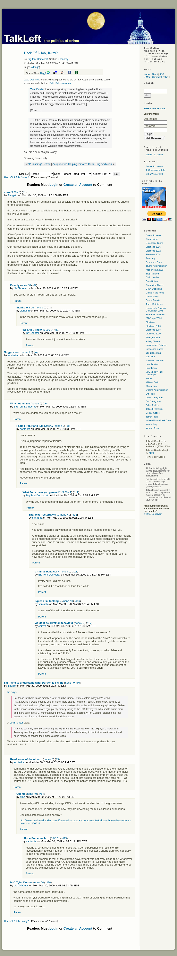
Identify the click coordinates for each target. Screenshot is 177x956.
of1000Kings (21, 885)
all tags (35, 67)
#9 (57, 759)
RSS (162, 74)
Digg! (43, 73)
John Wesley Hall (154, 174)
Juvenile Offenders (155, 360)
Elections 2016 (153, 247)
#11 (76, 492)
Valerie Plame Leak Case (158, 420)
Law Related (152, 364)
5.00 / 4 (15, 192)
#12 (75, 514)
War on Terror (153, 428)
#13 (75, 571)
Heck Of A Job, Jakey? (17, 177)
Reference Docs (154, 262)
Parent (17, 300)
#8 (68, 425)
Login (53, 184)
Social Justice (153, 413)
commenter (16, 722)
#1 (24, 192)
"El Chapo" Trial (154, 318)
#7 (78, 682)
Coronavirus (152, 239)
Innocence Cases (154, 349)
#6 (45, 403)
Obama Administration (157, 390)
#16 (77, 601)
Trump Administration (156, 266)
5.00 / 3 (47, 329)
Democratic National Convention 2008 (156, 309)
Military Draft (152, 382)
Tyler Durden (37, 89)
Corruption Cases (154, 285)
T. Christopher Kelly (155, 170)
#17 (89, 622)
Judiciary (150, 356)
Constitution (152, 281)
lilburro (12, 685)
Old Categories (153, 401)
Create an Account (78, 184)
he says (12, 692)
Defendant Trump (154, 243)
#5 (56, 329)
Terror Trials (152, 416)
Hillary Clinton (153, 341)
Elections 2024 (153, 254)
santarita (13, 355)
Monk (151, 453)
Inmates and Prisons (156, 345)
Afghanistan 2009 (154, 270)
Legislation (151, 368)
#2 (34, 285)
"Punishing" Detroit (39, 164)
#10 (48, 882)
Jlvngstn (12, 195)
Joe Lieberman (153, 353)
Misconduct (151, 386)
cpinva (42, 626)
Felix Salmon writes (60, 83)
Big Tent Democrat (37, 59)
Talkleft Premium (154, 409)
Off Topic (150, 394)
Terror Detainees (154, 304)
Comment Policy (160, 77)
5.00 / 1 (66, 492)
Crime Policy (152, 296)
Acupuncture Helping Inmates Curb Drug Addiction (82, 164)
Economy (63, 59)
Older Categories (154, 397)
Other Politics (152, 405)
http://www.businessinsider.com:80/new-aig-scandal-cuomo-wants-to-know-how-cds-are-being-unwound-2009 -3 (75, 822)
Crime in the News (155, 292)
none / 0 (26, 285)
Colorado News (153, 235)
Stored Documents (155, 314)
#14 (41, 793)
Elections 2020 (153, 333)
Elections (150, 322)
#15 (64, 838)
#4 (36, 352)
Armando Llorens (154, 166)
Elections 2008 (153, 329)
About (155, 74)
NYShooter (20, 288)
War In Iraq (151, 424)
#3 (49, 307)
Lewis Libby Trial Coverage (154, 373)
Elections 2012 (153, 250)
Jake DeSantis (32, 79)
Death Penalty (153, 300)
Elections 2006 (153, 326)
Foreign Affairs (153, 337)
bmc (22, 796)
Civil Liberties (152, 277)
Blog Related (152, 273)
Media (149, 378)
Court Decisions (154, 289)
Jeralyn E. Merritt (154, 154)
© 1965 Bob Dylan (153, 514)
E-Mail (147, 77)
